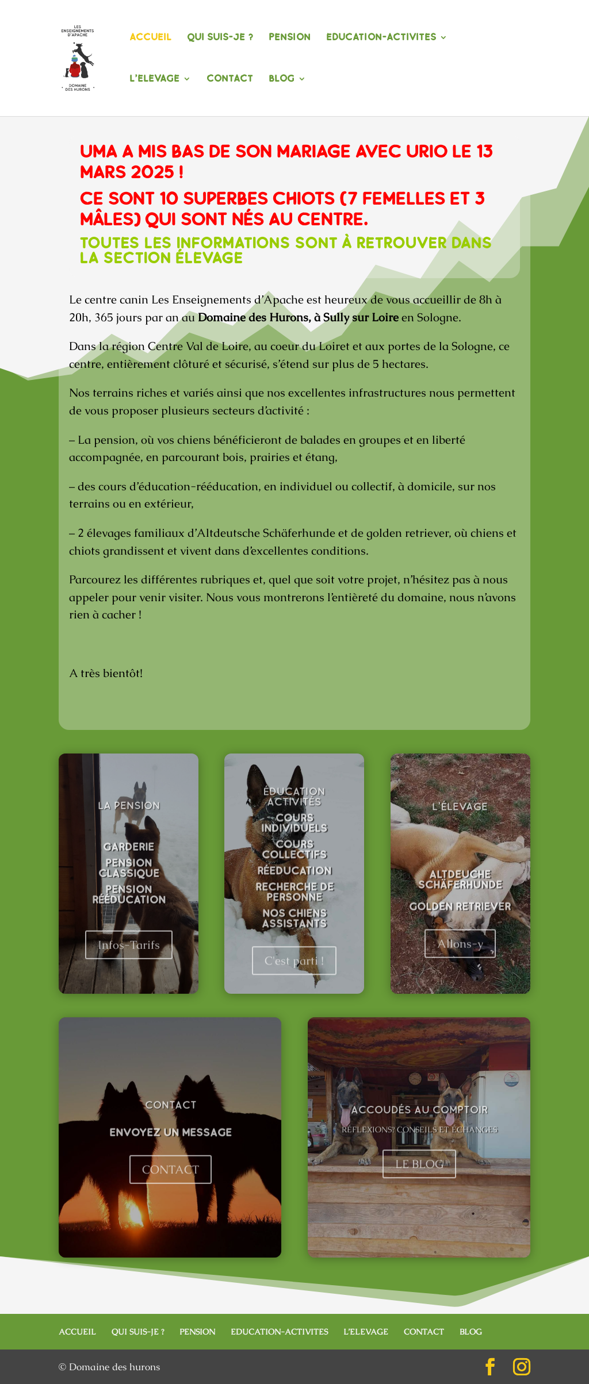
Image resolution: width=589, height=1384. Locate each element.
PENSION (290, 38)
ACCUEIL (150, 38)
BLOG (281, 79)
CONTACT (229, 79)
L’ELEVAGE (154, 79)
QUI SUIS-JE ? (220, 38)
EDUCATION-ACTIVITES (381, 38)
